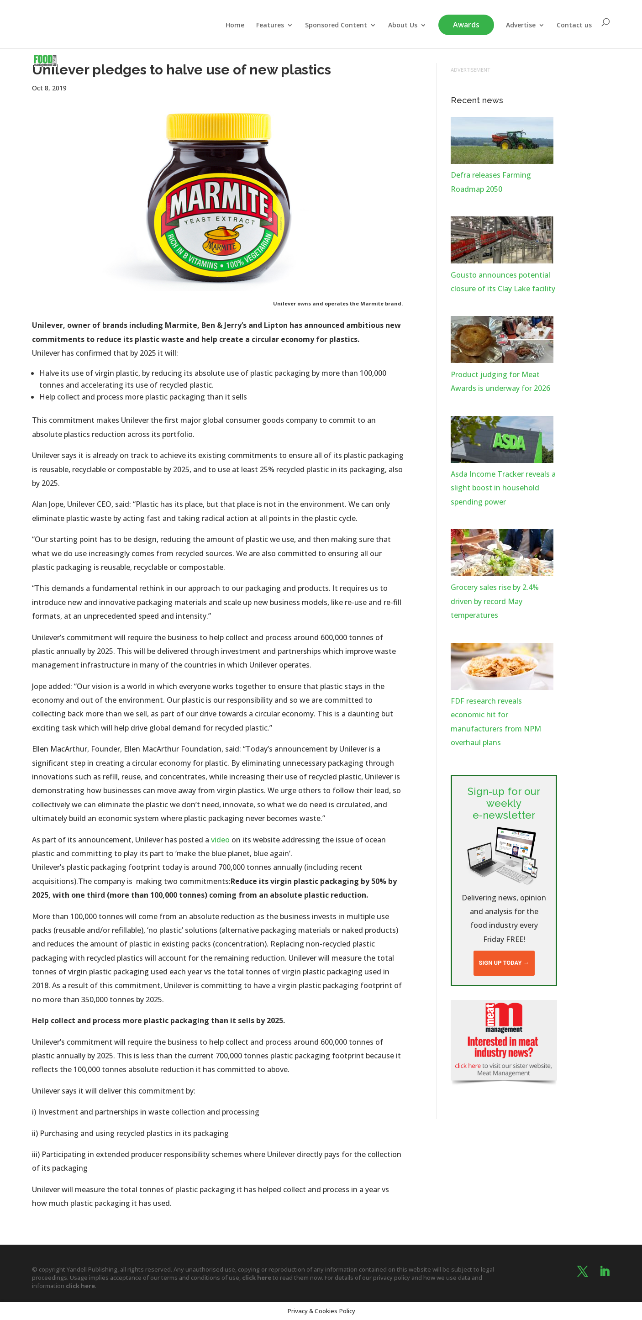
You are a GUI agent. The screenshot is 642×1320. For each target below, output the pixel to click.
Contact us (574, 27)
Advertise (521, 27)
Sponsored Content (336, 27)
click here (256, 1277)
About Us (402, 27)
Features (270, 27)
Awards (466, 26)
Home (235, 27)
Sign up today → (504, 962)
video (220, 840)
